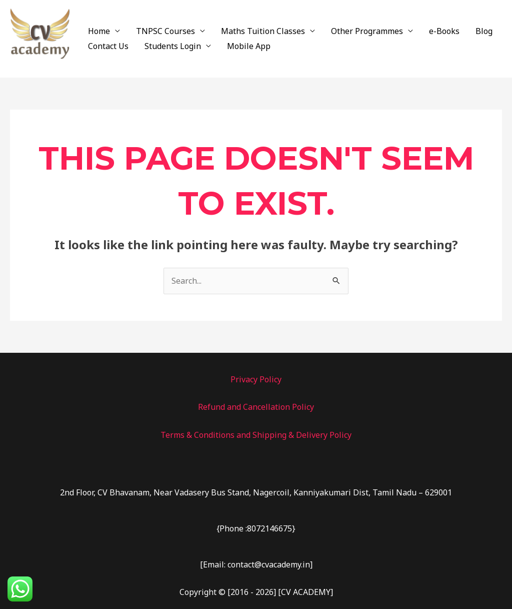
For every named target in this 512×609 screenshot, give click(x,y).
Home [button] (99, 31)
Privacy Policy (256, 379)
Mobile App (248, 46)
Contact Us (108, 46)
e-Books (444, 31)
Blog (484, 31)
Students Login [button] (172, 46)
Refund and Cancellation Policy (256, 406)
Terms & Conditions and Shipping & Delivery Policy (256, 434)
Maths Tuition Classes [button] (263, 31)
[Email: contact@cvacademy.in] (256, 564)
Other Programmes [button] (367, 31)
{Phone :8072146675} (256, 528)
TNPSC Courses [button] (165, 31)
